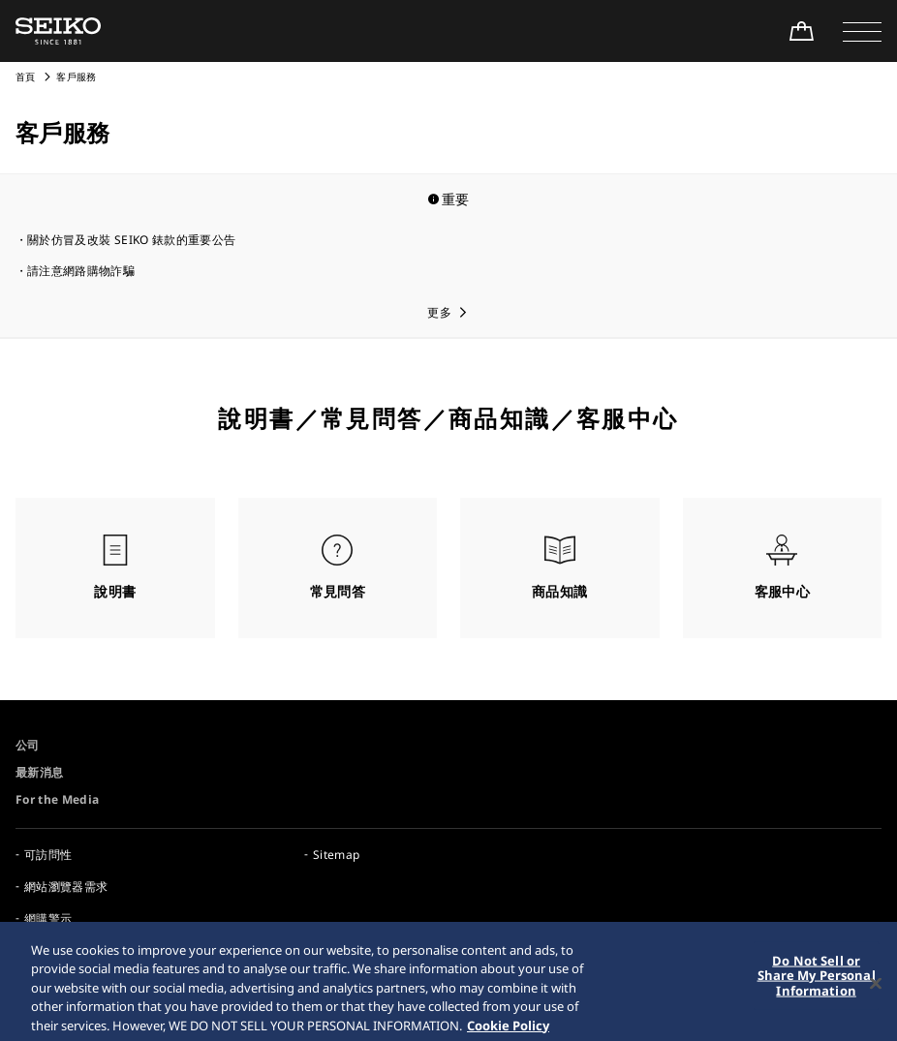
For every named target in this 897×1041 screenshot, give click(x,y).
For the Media (57, 799)
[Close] (875, 991)
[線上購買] (801, 31)
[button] (862, 31)
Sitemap (336, 854)
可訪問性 (48, 854)
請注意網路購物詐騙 (81, 270)
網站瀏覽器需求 (66, 886)
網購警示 (48, 918)
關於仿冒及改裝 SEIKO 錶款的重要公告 (131, 239)
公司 (27, 745)
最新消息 (39, 772)
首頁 (25, 76)
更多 (439, 312)
